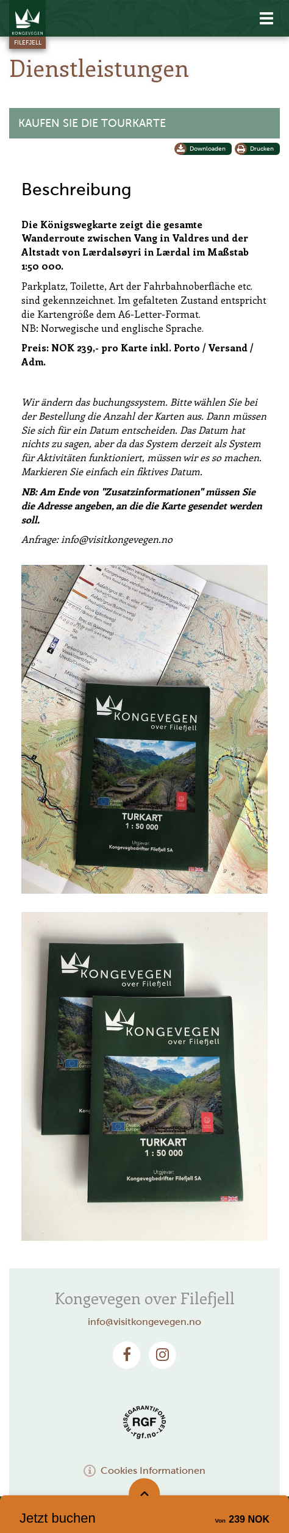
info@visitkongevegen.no (144, 1321)
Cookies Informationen (144, 1470)
